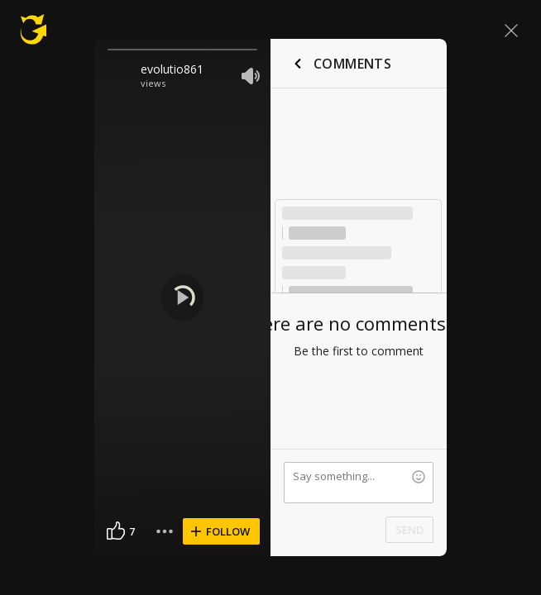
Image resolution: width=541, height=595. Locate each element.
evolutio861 (172, 69)
